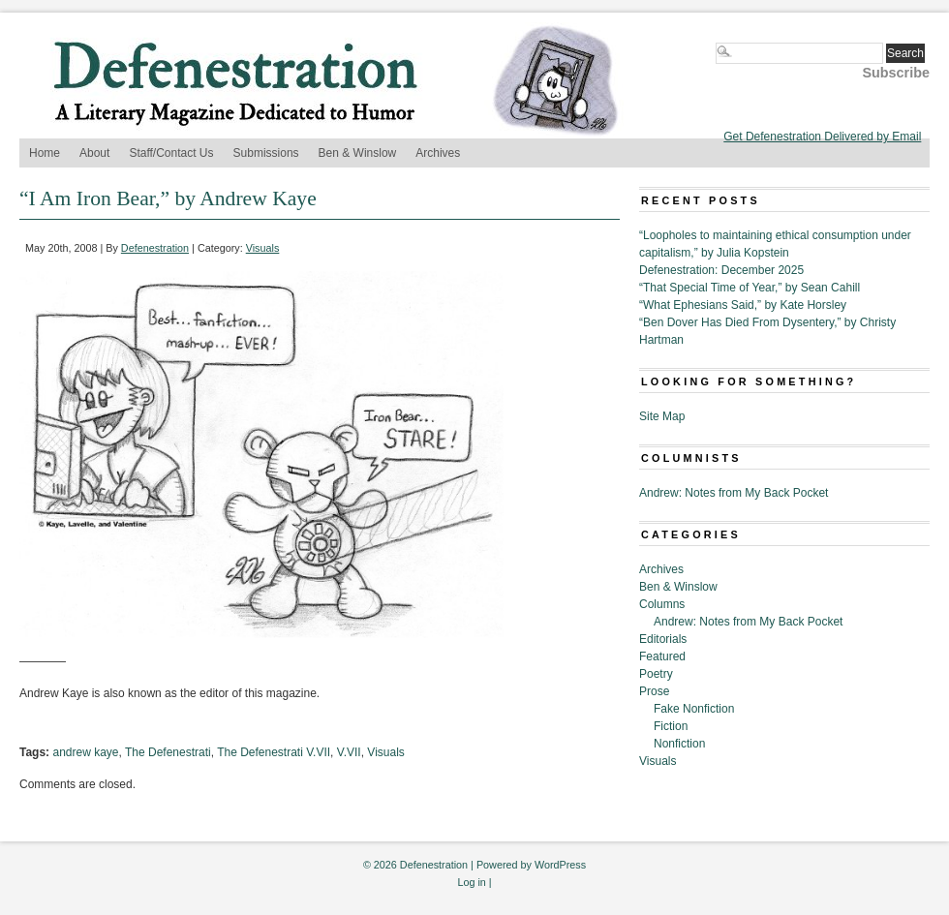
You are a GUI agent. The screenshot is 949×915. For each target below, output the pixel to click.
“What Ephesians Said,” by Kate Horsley (742, 305)
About (94, 153)
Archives (437, 153)
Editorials (663, 639)
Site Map (662, 416)
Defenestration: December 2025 (721, 270)
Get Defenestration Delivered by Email (822, 136)
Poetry (656, 674)
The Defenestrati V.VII (273, 752)
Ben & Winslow (358, 153)
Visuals (263, 248)
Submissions (266, 153)
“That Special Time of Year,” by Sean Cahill (749, 287)
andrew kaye (85, 752)
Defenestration (155, 248)
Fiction (671, 726)
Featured (662, 656)
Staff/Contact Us (171, 153)
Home (44, 153)
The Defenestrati (168, 752)
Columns (662, 604)
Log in (471, 882)
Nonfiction (679, 743)
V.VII (349, 752)
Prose (654, 691)
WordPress (560, 864)
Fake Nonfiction (694, 709)
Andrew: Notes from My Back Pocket (733, 493)
